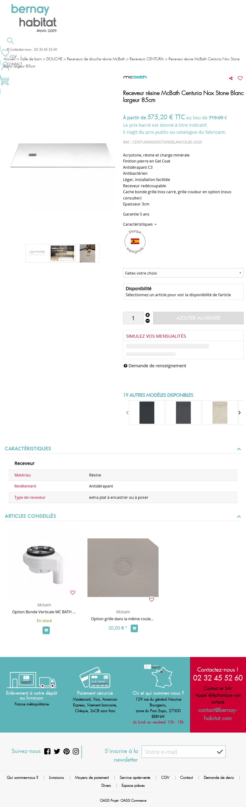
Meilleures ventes (22, 58)
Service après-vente (135, 777)
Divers (106, 785)
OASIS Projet (109, 800)
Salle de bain (22, 49)
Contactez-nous (184, 49)
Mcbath (44, 605)
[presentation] (128, 412)
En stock (44, 620)
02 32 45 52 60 (218, 677)
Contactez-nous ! (218, 669)
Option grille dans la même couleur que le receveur (123, 618)
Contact (186, 777)
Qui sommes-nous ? (22, 777)
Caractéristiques (138, 224)
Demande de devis (139, 49)
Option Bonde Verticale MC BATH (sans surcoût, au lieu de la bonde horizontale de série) (44, 611)
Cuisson (97, 49)
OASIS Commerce (133, 800)
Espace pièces (133, 785)
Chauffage (63, 49)
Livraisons (56, 777)
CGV (165, 777)
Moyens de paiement (92, 777)
